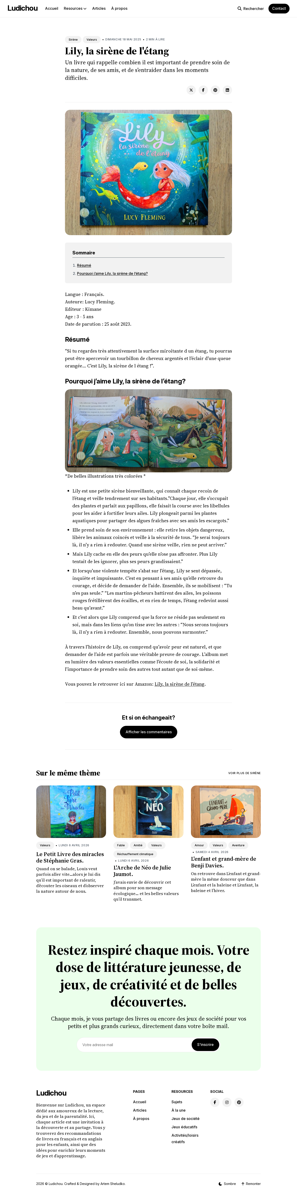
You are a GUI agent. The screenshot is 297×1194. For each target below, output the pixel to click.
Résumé (84, 265)
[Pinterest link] (239, 1102)
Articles (99, 8)
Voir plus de (244, 773)
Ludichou (22, 8)
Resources (75, 8)
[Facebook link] (215, 1102)
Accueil (51, 8)
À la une (178, 1110)
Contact (279, 8)
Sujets (176, 1102)
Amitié (138, 845)
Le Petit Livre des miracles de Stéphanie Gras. (70, 857)
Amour (199, 845)
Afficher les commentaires (149, 732)
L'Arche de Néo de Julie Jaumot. (142, 871)
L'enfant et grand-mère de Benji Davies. (223, 862)
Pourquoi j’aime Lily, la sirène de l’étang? (112, 273)
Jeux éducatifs (184, 1127)
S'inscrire (205, 1044)
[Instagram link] (227, 1102)
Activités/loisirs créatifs (184, 1138)
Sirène (73, 39)
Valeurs (92, 39)
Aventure (238, 845)
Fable (121, 845)
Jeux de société (185, 1118)
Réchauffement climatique (135, 854)
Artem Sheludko (112, 1184)
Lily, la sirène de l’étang (179, 684)
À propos (119, 8)
